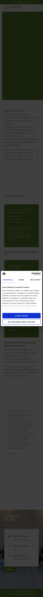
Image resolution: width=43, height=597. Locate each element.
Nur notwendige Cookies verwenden (21, 322)
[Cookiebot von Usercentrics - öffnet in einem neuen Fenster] (31, 273)
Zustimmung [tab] (8, 280)
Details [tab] (21, 280)
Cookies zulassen (21, 315)
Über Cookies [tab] (35, 280)
